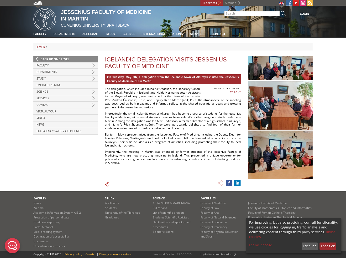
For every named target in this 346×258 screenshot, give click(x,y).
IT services (210, 3)
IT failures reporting (46, 222)
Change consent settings (115, 254)
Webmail (39, 208)
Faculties (208, 198)
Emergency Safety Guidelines (59, 131)
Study (111, 34)
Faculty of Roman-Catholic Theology (271, 213)
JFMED (41, 47)
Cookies (90, 254)
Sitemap (230, 3)
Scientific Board (163, 232)
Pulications (160, 208)
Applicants (112, 203)
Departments (64, 34)
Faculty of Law (209, 208)
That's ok (328, 246)
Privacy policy (73, 254)
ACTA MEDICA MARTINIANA (171, 203)
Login (304, 13)
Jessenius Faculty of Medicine (267, 203)
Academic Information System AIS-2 (57, 213)
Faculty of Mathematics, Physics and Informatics (280, 208)
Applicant (90, 34)
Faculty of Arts (209, 213)
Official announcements (49, 246)
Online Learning (49, 85)
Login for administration (216, 254)
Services (197, 34)
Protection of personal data (51, 217)
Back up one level (55, 59)
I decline (309, 246)
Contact (218, 34)
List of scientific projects (168, 213)
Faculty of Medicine (213, 203)
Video (41, 118)
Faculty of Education (213, 222)
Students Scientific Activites (171, 217)
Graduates (112, 217)
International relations (163, 34)
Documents (41, 241)
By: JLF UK (235, 91)
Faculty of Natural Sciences (218, 217)
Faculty (39, 34)
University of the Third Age (122, 213)
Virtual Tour (46, 111)
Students (111, 208)
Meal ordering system (48, 232)
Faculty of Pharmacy (213, 227)
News (41, 124)
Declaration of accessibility (51, 236)
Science (129, 34)
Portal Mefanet (43, 227)
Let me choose (260, 245)
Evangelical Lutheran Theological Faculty (275, 217)
